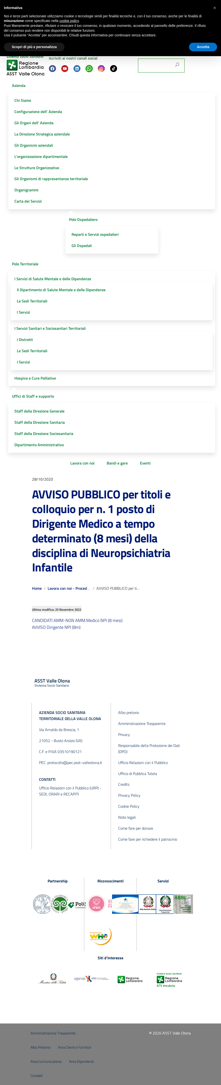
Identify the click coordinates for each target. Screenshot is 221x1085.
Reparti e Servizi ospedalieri (95, 234)
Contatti (36, 1075)
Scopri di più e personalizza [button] (34, 47)
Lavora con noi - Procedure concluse (78, 588)
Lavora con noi (82, 463)
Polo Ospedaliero (83, 219)
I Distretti (25, 339)
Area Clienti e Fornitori (74, 1047)
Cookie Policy (128, 806)
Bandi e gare (117, 463)
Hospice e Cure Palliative (35, 378)
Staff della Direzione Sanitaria (39, 422)
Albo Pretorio (41, 1047)
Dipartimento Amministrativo (39, 445)
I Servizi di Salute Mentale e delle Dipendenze (52, 279)
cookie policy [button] (69, 21)
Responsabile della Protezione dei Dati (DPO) (149, 748)
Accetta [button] (203, 47)
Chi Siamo (22, 100)
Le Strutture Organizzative (36, 168)
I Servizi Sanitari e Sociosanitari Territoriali (50, 328)
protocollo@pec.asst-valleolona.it (74, 762)
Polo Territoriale (25, 264)
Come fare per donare (135, 828)
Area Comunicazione (46, 1061)
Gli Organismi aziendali (33, 145)
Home (37, 588)
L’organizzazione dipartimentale (41, 156)
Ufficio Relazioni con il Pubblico (143, 762)
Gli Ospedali (82, 245)
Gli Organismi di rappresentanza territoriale (51, 179)
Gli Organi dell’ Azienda (33, 123)
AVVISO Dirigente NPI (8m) (56, 627)
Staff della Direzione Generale (39, 411)
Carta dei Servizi (28, 201)
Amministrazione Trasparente (142, 723)
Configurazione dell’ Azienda (38, 111)
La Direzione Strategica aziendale (42, 134)
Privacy (124, 734)
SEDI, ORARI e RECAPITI (59, 794)
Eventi (145, 463)
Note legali (127, 817)
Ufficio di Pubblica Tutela (137, 773)
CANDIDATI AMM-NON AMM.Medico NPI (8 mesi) (77, 620)
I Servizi (23, 312)
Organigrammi (26, 190)
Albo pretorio (128, 712)
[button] (215, 8)
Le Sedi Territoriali (32, 301)
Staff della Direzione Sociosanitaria (43, 433)
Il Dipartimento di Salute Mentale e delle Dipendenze (61, 290)
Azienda (18, 85)
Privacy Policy (129, 795)
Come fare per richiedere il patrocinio (147, 839)
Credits (123, 784)
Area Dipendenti (81, 1061)
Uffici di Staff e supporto (33, 396)
